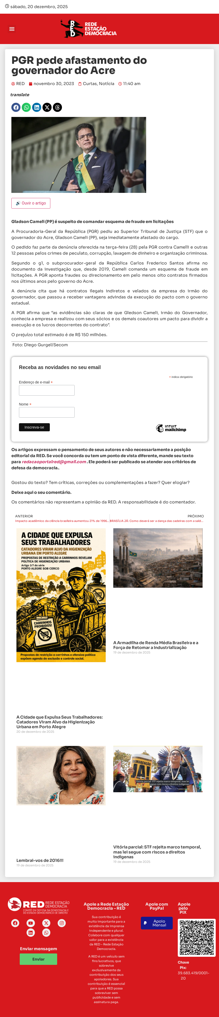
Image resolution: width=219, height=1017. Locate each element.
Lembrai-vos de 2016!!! (39, 860)
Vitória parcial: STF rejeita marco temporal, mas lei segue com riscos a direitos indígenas (157, 851)
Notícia (106, 83)
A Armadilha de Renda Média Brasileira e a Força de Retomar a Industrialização (155, 645)
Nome (25, 404)
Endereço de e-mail (36, 382)
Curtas (90, 83)
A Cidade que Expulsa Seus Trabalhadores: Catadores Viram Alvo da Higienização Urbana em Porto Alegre (59, 722)
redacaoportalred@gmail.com (54, 461)
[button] (12, 29)
